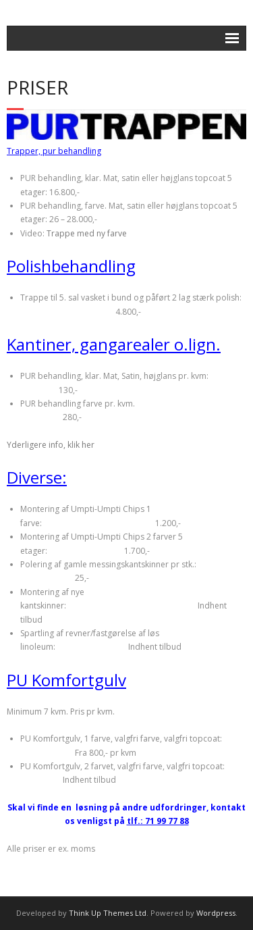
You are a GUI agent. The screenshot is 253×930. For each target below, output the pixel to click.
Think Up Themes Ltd (107, 913)
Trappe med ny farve (87, 233)
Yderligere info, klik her (50, 444)
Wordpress (215, 913)
